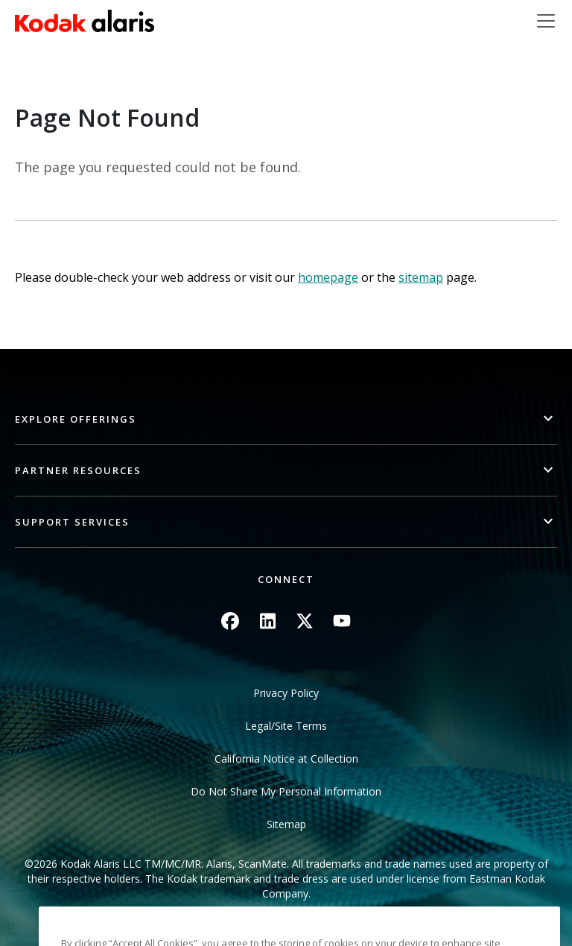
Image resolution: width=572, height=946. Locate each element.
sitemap (420, 277)
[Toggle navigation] (546, 21)
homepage (328, 277)
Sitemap (286, 824)
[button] (286, 419)
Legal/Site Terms (286, 726)
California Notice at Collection (286, 758)
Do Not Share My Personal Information (286, 791)
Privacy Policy (286, 693)
